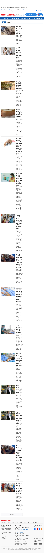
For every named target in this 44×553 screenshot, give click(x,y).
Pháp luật (38, 18)
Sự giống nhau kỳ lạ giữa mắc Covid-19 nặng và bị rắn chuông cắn (19, 86)
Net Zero (21, 18)
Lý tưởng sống (3, 10)
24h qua (31, 10)
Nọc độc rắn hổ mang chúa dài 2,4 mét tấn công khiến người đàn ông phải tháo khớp (19, 145)
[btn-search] (21, 15)
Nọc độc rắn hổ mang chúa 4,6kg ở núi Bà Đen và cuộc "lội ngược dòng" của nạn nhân (19, 418)
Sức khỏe (29, 18)
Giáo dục (33, 18)
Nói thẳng (11, 10)
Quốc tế (8, 18)
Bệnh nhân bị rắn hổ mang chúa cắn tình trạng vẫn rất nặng (19, 390)
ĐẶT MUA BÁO (24, 7)
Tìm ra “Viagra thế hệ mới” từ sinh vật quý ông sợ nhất (19, 52)
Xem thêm (12, 514)
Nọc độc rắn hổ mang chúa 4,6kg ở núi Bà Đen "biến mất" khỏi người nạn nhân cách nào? (19, 261)
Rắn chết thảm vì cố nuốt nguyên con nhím (19, 30)
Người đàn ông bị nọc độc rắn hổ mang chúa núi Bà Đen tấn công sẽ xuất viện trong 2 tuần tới (19, 294)
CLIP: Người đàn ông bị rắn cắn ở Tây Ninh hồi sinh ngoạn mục (19, 330)
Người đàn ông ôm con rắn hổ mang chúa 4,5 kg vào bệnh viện (19, 487)
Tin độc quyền (17, 10)
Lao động (13, 18)
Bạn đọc (17, 18)
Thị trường (25, 10)
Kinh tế (25, 18)
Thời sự (4, 18)
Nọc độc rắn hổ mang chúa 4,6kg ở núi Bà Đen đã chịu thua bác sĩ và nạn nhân (19, 359)
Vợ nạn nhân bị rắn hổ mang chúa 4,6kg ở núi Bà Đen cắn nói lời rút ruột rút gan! (19, 221)
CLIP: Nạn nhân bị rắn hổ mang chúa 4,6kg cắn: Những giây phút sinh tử (19, 179)
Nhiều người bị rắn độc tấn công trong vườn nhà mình (19, 114)
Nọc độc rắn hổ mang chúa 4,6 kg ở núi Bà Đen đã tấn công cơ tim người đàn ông (19, 452)
